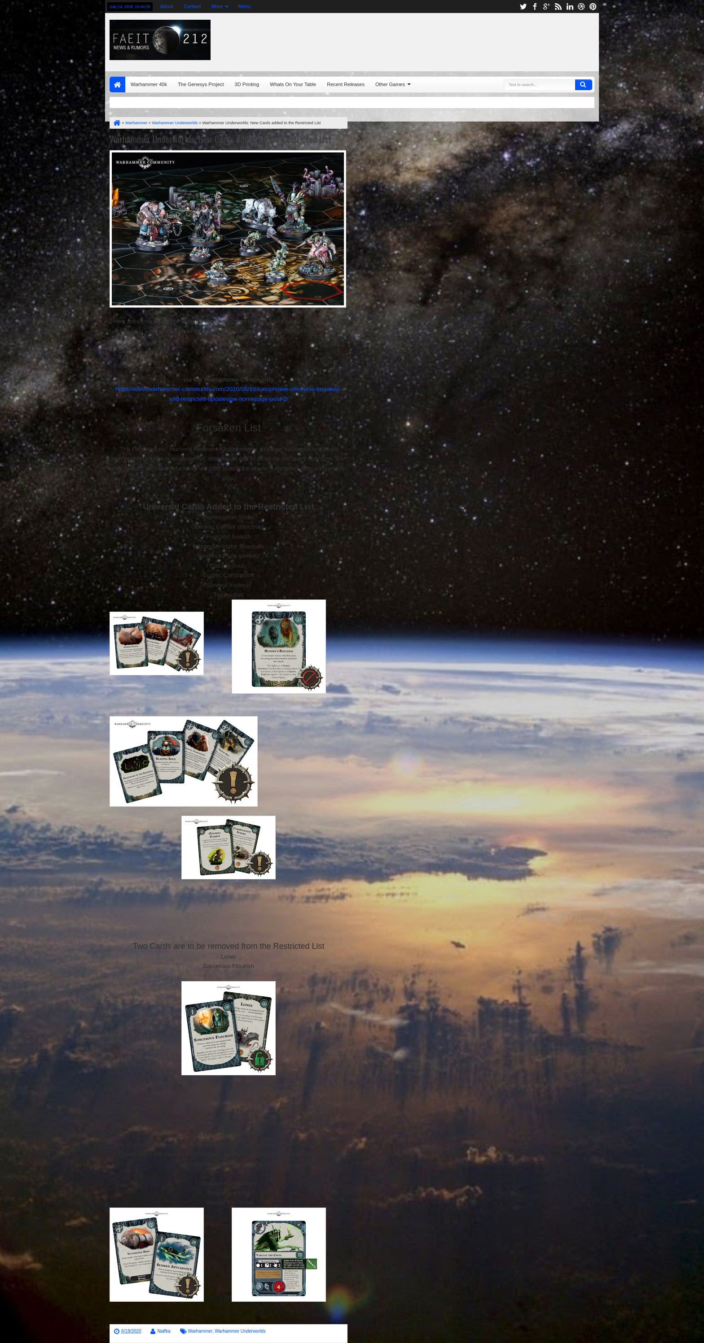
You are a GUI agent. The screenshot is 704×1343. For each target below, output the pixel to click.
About (166, 6)
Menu (244, 6)
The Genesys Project (201, 84)
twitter (523, 6)
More (217, 6)
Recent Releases (346, 84)
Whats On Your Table (293, 84)
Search (583, 84)
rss (558, 6)
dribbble (581, 6)
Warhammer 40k (149, 84)
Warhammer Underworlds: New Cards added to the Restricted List (220, 139)
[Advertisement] (485, 40)
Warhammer (200, 1331)
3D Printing (247, 84)
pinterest (593, 6)
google (546, 6)
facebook (535, 6)
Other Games (390, 84)
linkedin (570, 6)
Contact (192, 6)
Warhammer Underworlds (240, 1331)
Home (117, 84)
